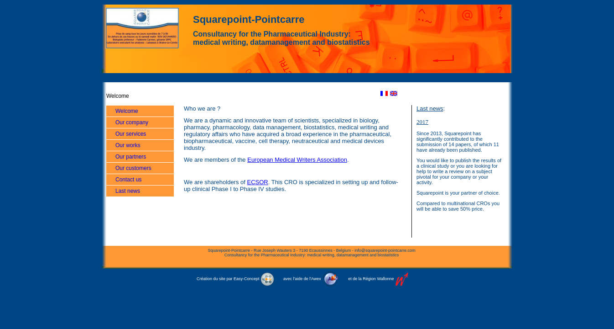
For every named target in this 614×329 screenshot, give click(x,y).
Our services (130, 134)
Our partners (130, 157)
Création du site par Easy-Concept (235, 278)
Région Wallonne (378, 278)
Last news (127, 191)
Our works (127, 145)
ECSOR (257, 182)
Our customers (133, 168)
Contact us (128, 179)
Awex (316, 278)
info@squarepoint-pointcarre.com (384, 250)
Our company (131, 122)
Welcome (126, 111)
